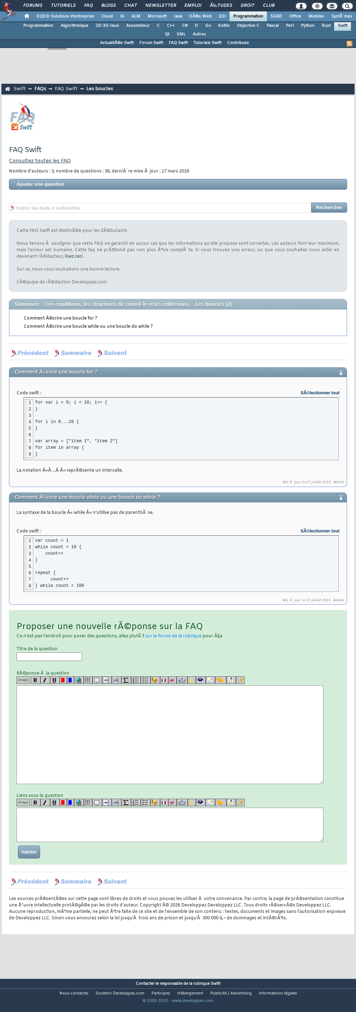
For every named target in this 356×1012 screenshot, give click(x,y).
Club (268, 6)
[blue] (70, 680)
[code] (107, 680)
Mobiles (316, 16)
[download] (231, 680)
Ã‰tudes (221, 6)
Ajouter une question (40, 184)
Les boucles (99, 89)
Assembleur (138, 25)
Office (295, 16)
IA (122, 16)
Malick (338, 482)
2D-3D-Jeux (107, 25)
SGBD (276, 16)
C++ (171, 25)
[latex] (126, 680)
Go (208, 25)
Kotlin (224, 25)
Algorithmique (74, 25)
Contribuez (238, 42)
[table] (88, 680)
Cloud (107, 16)
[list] (136, 680)
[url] (79, 680)
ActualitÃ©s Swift (117, 42)
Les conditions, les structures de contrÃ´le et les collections (117, 304)
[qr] (201, 680)
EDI (222, 16)
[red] (63, 680)
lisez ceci (74, 256)
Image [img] (23, 680)
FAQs (40, 89)
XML (181, 34)
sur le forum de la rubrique (173, 636)
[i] (45, 680)
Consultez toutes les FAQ (40, 161)
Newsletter (161, 6)
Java (178, 16)
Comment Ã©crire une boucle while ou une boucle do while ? (88, 327)
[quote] (97, 680)
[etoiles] (240, 680)
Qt (167, 34)
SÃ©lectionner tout (320, 392)
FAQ (88, 6)
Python (307, 25)
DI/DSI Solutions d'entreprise (65, 16)
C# (185, 25)
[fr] (164, 680)
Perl (290, 25)
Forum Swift (151, 42)
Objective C (248, 25)
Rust (326, 25)
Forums (33, 6)
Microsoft (157, 16)
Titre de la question (49, 653)
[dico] (182, 680)
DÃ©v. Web (200, 16)
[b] (35, 680)
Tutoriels (63, 6)
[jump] (220, 680)
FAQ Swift (178, 42)
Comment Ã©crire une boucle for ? (60, 318)
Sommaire (27, 304)
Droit (247, 6)
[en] (172, 680)
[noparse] (155, 680)
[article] (210, 680)
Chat (131, 6)
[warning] (192, 680)
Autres (199, 34)
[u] (55, 680)
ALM (135, 16)
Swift (342, 25)
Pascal (272, 25)
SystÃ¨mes (341, 16)
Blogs (108, 6)
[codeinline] (116, 680)
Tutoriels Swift (207, 42)
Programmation (248, 16)
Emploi (193, 6)
